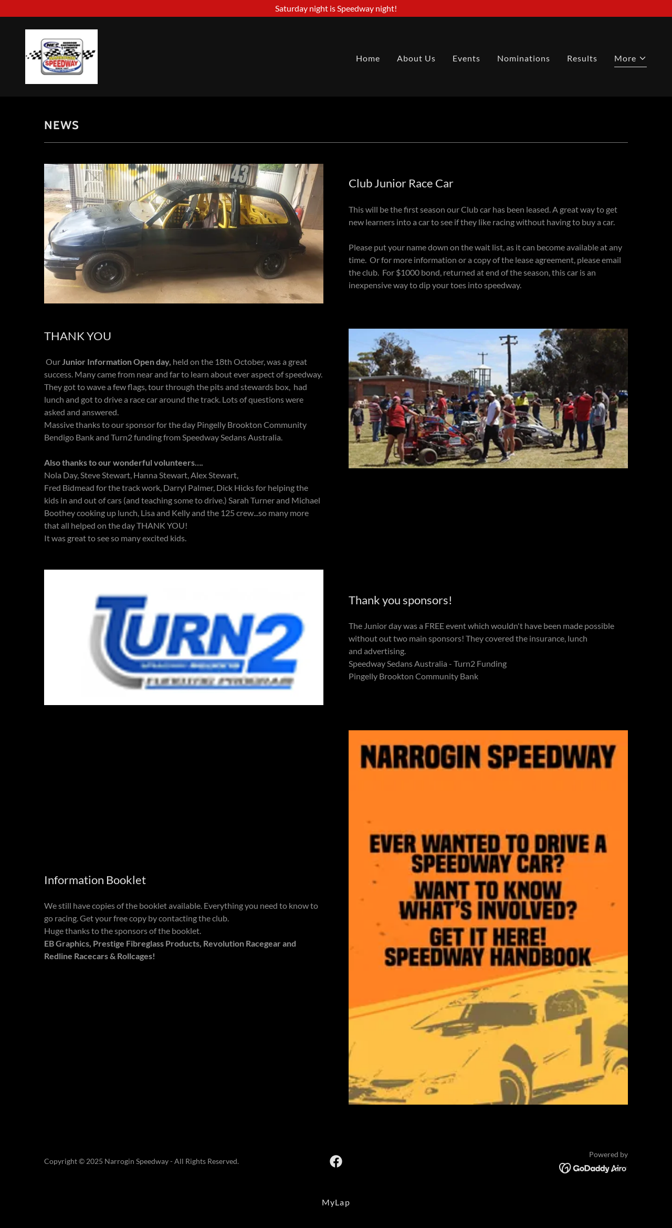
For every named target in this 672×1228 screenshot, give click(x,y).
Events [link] (466, 58)
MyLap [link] (336, 1202)
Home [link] (368, 58)
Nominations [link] (523, 58)
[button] (630, 59)
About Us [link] (416, 58)
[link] (61, 55)
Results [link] (582, 58)
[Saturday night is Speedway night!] (336, 8)
